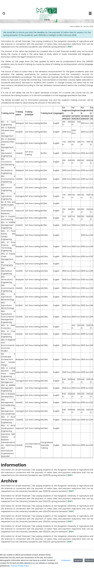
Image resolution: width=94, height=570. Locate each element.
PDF (70, 46)
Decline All (89, 560)
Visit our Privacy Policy (20, 566)
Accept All (78, 560)
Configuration (66, 560)
